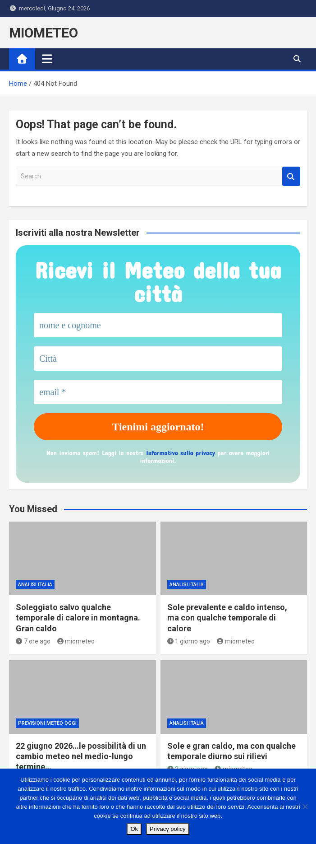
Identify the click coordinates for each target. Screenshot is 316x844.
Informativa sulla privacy (180, 453)
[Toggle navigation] (47, 58)
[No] (304, 806)
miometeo (76, 641)
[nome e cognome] (158, 325)
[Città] (158, 358)
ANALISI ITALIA (35, 585)
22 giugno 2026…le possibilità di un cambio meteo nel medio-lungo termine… (81, 756)
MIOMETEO (43, 33)
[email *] (158, 392)
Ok (134, 828)
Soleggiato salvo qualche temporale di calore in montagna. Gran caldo (78, 617)
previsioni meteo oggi (47, 723)
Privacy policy (167, 828)
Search (291, 176)
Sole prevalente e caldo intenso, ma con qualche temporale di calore (227, 617)
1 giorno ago (189, 641)
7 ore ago (33, 641)
